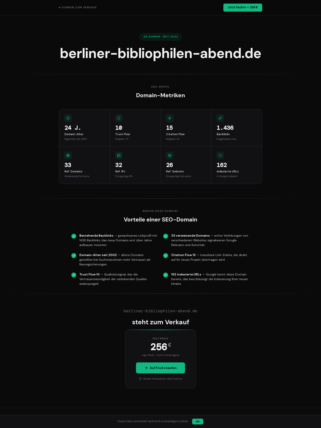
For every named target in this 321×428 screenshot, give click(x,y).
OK (198, 421)
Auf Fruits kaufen (160, 368)
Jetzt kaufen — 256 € (243, 7)
